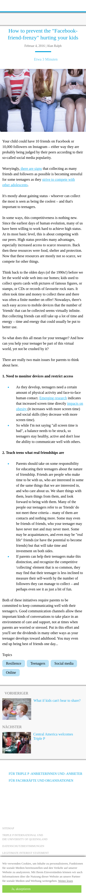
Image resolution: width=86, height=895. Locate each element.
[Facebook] (7, 797)
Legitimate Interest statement (25, 852)
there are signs (31, 168)
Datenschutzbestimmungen (23, 846)
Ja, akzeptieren (21, 889)
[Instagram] (32, 797)
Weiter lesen (65, 880)
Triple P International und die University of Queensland (24, 837)
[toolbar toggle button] (11, 5)
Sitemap (8, 828)
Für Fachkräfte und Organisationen (37, 780)
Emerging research (53, 398)
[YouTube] (19, 797)
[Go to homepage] (43, 12)
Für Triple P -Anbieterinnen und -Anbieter (42, 773)
